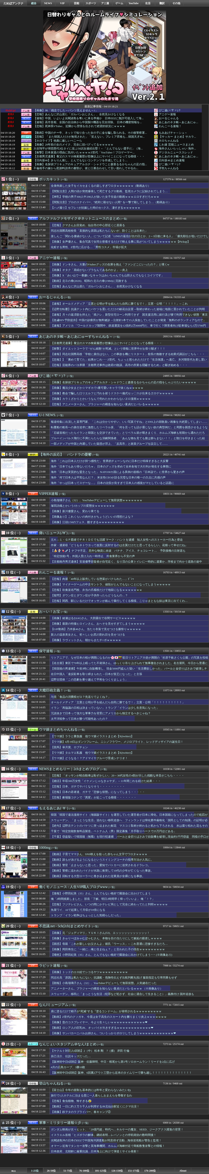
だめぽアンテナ (13, 3)
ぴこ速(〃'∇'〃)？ (170, 110)
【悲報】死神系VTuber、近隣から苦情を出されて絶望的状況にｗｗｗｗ (79, 126)
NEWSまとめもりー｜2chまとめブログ (69, 769)
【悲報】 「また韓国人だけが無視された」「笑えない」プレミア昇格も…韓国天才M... (89, 137)
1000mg (44, 847)
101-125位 (100, 1170)
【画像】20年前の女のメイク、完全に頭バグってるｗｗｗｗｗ (73, 145)
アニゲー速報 (167, 114)
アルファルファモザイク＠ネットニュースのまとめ (79, 218)
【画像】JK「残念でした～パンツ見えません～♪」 (66, 110)
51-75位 (67, 1170)
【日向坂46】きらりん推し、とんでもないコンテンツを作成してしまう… (81, 160)
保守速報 (46, 651)
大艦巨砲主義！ (51, 690)
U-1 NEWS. (47, 415)
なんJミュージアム (53, 1005)
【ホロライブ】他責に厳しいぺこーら (58, 141)
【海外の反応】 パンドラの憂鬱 (65, 454)
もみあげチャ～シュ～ (173, 132)
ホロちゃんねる (169, 140)
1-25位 (35, 1170)
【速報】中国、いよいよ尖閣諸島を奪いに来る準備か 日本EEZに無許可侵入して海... (89, 118)
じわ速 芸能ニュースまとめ (176, 144)
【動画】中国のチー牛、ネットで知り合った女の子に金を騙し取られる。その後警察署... (90, 133)
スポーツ (91, 3)
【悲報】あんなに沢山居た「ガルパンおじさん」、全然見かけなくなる (79, 114)
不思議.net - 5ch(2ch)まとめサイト (65, 926)
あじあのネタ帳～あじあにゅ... (178, 122)
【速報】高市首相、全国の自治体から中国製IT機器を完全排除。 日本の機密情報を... (88, 122)
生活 (147, 3)
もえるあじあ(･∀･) (53, 808)
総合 (33, 3)
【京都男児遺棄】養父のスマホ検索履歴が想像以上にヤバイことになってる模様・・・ (89, 156)
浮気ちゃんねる (169, 168)
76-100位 (84, 1170)
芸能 (76, 3)
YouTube (134, 3)
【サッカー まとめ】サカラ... (177, 136)
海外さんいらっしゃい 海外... (177, 148)
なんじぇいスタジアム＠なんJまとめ (67, 1044)
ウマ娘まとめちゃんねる (58, 729)
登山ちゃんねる (51, 1083)
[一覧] (64, 179)
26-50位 (51, 1170)
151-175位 (133, 1170)
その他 (176, 3)
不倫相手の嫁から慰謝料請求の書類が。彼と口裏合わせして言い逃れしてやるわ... (86, 168)
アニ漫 (105, 3)
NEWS (48, 3)
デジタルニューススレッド (176, 152)
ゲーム (119, 3)
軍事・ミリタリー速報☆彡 (60, 1122)
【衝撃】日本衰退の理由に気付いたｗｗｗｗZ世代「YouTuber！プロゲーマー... (84, 152)
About (182, 1170)
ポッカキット (49, 179)
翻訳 (162, 3)
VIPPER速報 (48, 494)
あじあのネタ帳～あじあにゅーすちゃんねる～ (76, 336)
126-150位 (117, 1170)
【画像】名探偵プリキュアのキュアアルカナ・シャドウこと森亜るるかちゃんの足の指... (90, 164)
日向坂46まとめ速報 (171, 160)
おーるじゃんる (169, 118)
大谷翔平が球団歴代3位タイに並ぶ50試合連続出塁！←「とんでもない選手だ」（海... (88, 148)
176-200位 (150, 1170)
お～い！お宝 (49, 611)
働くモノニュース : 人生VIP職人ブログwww (73, 887)
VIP (62, 3)
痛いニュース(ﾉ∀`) (53, 533)
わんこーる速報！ (170, 126)
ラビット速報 (49, 965)
